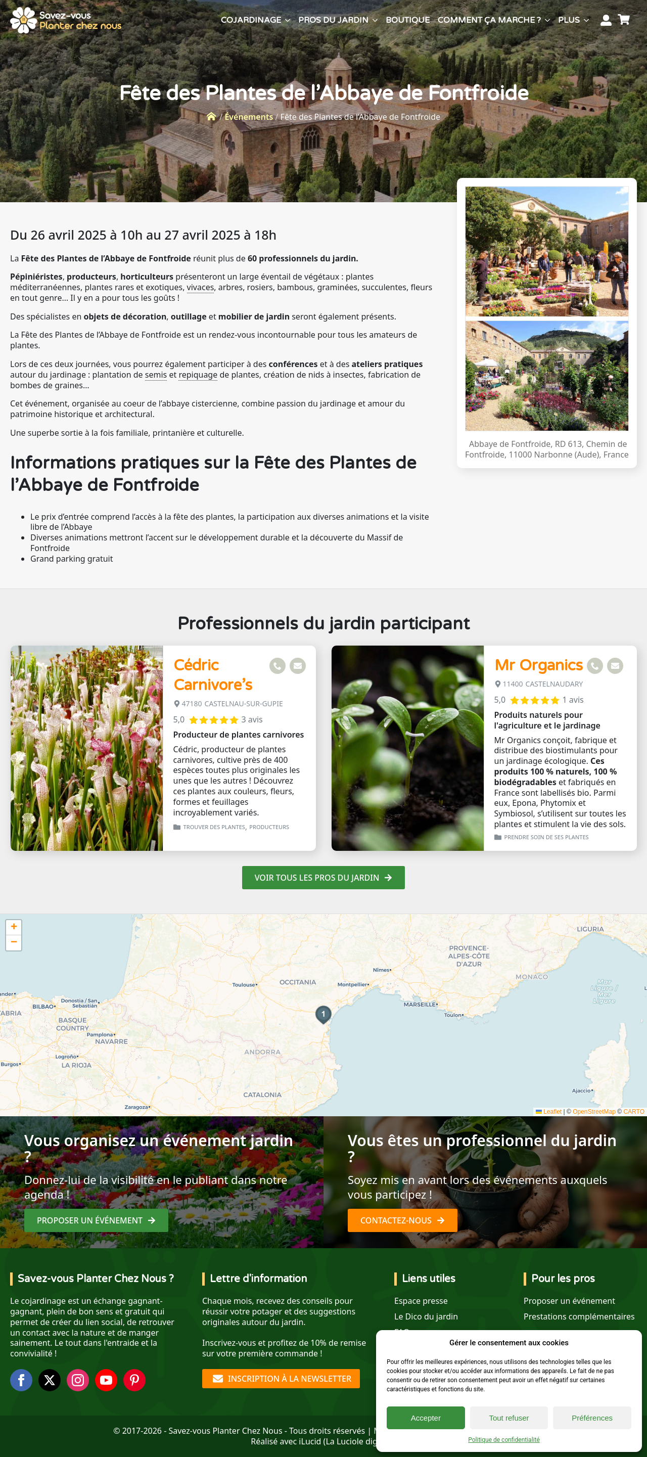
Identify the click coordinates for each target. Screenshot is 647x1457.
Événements (248, 116)
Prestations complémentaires (579, 1316)
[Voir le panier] (625, 20)
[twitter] (49, 1380)
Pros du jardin (333, 20)
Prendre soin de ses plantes (546, 837)
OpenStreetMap (594, 1111)
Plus (569, 20)
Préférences (592, 1418)
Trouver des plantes (214, 827)
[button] (323, 1015)
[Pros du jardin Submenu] (375, 20)
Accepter (426, 1418)
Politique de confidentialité (504, 1439)
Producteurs (269, 827)
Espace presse (421, 1301)
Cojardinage (251, 20)
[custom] (134, 1380)
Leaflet (549, 1111)
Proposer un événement (569, 1301)
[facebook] (21, 1380)
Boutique (408, 20)
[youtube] (106, 1380)
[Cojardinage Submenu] (287, 20)
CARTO (633, 1111)
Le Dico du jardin (426, 1316)
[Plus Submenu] (586, 20)
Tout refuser (509, 1418)
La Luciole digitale (359, 1441)
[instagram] (78, 1380)
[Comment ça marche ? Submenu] (547, 20)
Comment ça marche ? (489, 20)
